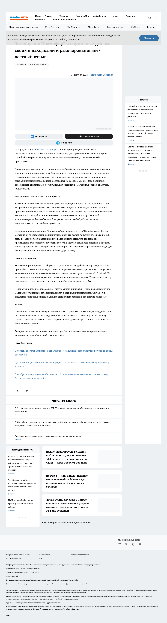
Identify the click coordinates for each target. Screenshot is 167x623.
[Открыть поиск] (149, 17)
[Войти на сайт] (156, 17)
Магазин (21, 64)
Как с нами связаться (13, 558)
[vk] (18, 391)
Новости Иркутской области (91, 16)
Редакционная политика (80, 555)
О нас (40, 558)
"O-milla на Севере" (46, 149)
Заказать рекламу (115, 27)
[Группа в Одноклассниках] (126, 544)
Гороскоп (131, 16)
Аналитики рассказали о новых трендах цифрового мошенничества (64, 438)
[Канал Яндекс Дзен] (89, 136)
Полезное (40, 19)
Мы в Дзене (93, 27)
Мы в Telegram (52, 27)
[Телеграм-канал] (64, 143)
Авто (115, 16)
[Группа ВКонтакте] (39, 136)
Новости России (43, 16)
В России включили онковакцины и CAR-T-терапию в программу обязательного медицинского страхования (64, 412)
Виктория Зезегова (102, 74)
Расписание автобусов (64, 19)
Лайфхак (135, 27)
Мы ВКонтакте (74, 27)
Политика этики (44, 555)
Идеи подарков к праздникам (23, 27)
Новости (63, 16)
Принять (149, 38)
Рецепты (151, 27)
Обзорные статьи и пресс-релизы (18, 555)
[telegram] (27, 391)
